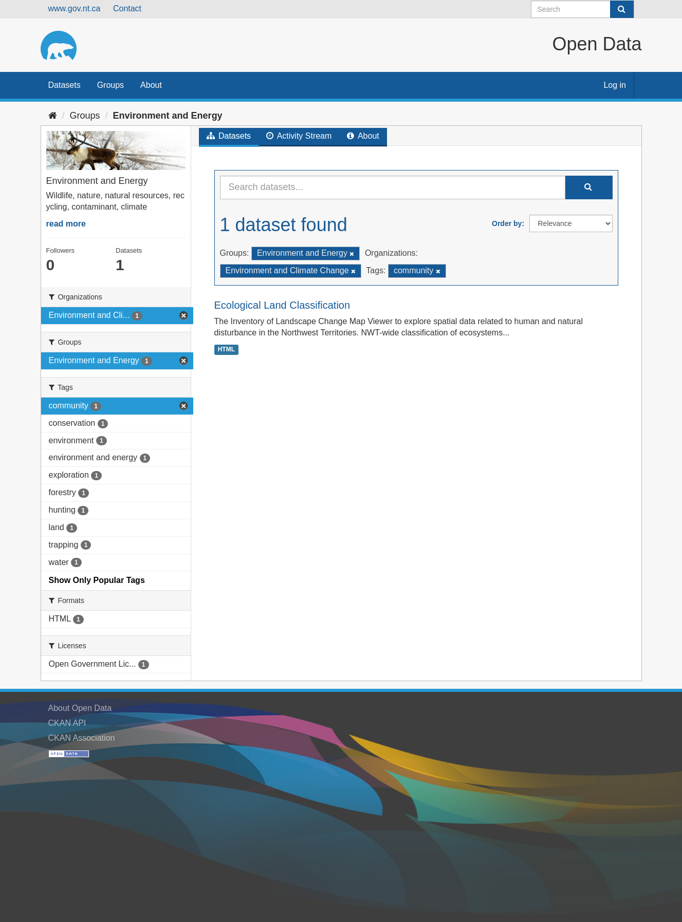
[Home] (52, 115)
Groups (110, 85)
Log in (614, 85)
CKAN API (67, 723)
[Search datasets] (582, 9)
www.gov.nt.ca (74, 8)
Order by (507, 223)
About (151, 85)
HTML (226, 349)
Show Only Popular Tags (97, 580)
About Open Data (80, 708)
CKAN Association (81, 737)
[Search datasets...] (392, 187)
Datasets (64, 85)
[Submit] (622, 9)
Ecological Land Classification (282, 305)
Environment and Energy (168, 115)
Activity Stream (298, 135)
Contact (127, 8)
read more (66, 223)
